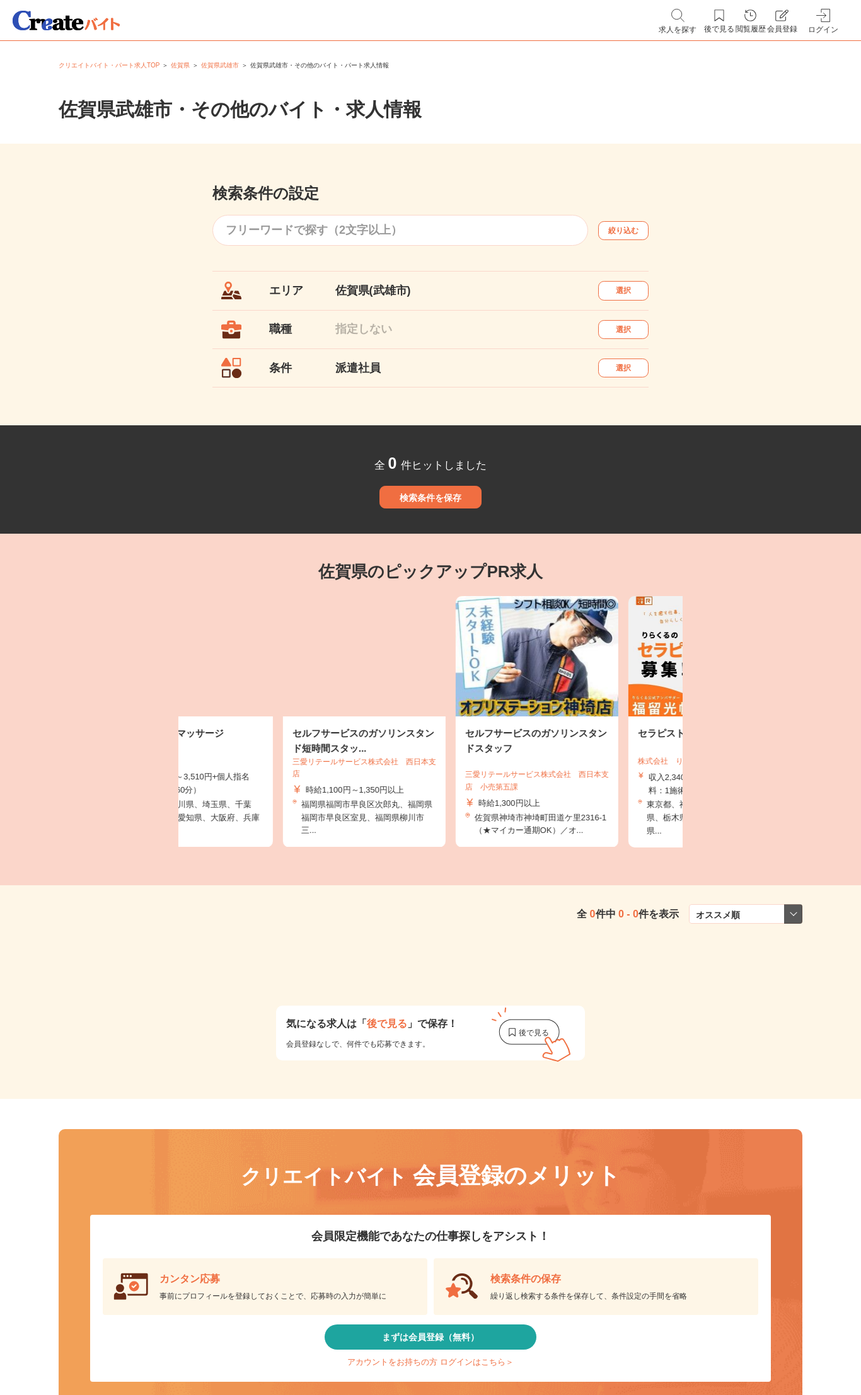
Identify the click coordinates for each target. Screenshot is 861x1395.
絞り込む (635, 230)
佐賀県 (180, 65)
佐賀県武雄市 (220, 65)
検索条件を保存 (430, 544)
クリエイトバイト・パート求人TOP (109, 65)
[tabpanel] (430, 783)
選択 (635, 296)
